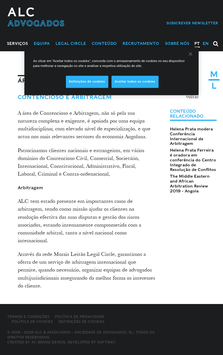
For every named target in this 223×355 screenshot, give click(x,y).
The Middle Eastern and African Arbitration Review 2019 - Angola (190, 183)
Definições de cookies (81, 322)
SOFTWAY (106, 342)
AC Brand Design (48, 342)
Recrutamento (141, 43)
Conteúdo (104, 43)
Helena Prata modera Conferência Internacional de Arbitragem (191, 136)
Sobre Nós (177, 43)
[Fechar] (190, 54)
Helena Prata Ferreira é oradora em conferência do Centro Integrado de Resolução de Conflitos (193, 160)
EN (206, 43)
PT (197, 43)
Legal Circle (70, 43)
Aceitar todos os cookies (135, 81)
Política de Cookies (32, 321)
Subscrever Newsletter (192, 23)
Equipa (42, 43)
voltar (192, 96)
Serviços (17, 43)
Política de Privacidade (79, 316)
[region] (111, 71)
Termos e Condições (28, 316)
